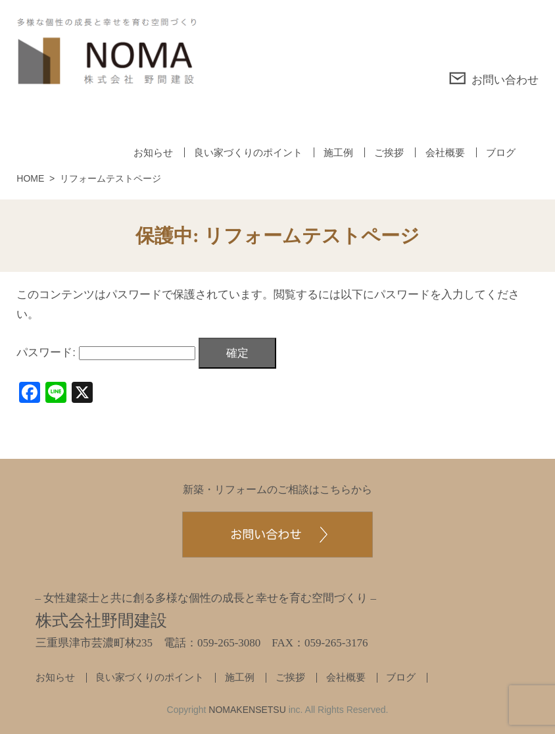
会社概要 (445, 152)
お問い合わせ (493, 78)
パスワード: (105, 352)
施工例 (338, 152)
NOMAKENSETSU (246, 709)
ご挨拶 (389, 152)
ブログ (501, 152)
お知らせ (153, 152)
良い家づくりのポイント (248, 152)
